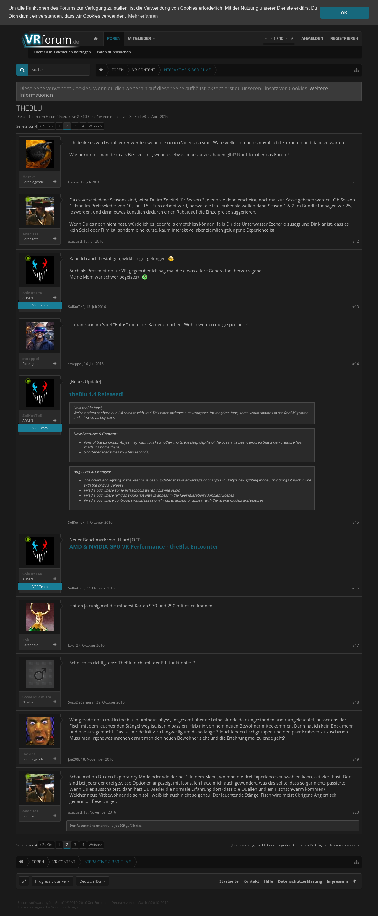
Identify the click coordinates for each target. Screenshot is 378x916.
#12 (355, 241)
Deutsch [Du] (90, 891)
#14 (355, 364)
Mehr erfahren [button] (143, 16)
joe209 (28, 753)
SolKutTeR (137, 116)
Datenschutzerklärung (300, 891)
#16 (355, 588)
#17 (355, 645)
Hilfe (268, 891)
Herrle (28, 176)
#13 (355, 307)
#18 (355, 702)
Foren (119, 38)
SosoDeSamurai (37, 696)
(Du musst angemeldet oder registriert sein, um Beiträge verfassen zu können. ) (296, 844)
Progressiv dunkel (50, 891)
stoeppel (30, 358)
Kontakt (251, 891)
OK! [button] (344, 12)
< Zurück (46, 125)
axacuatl (31, 234)
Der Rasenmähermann (88, 825)
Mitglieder (145, 38)
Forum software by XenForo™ (63, 912)
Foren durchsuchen (181, 51)
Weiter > (95, 125)
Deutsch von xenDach (140, 912)
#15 (355, 522)
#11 (355, 182)
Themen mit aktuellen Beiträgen (130, 51)
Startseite (229, 891)
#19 (355, 759)
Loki (26, 639)
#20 (355, 812)
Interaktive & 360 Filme (78, 116)
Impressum (337, 891)
